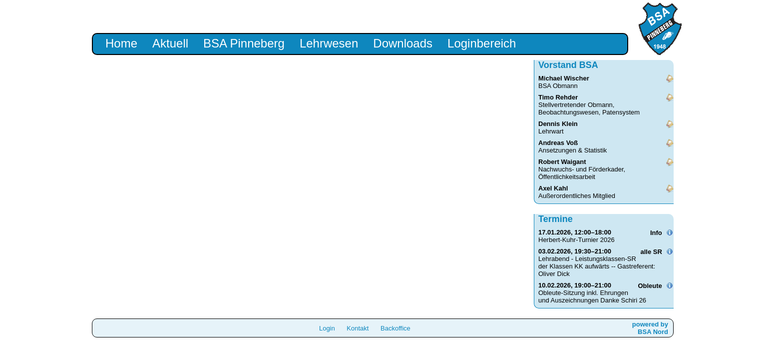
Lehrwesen (329, 43)
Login (327, 328)
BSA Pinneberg (244, 43)
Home (121, 43)
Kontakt (358, 328)
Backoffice (395, 328)
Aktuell (170, 43)
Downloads (402, 43)
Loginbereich (481, 43)
